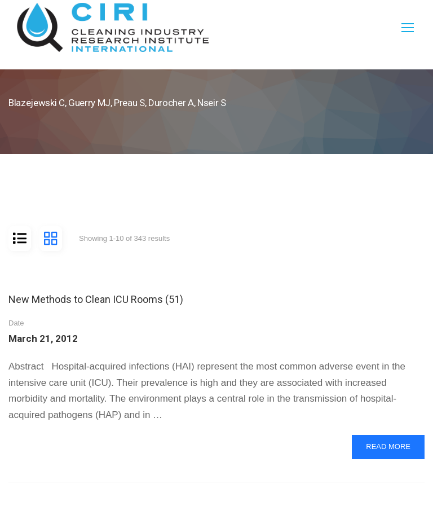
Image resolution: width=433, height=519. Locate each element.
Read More (387, 450)
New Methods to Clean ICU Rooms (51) (95, 299)
